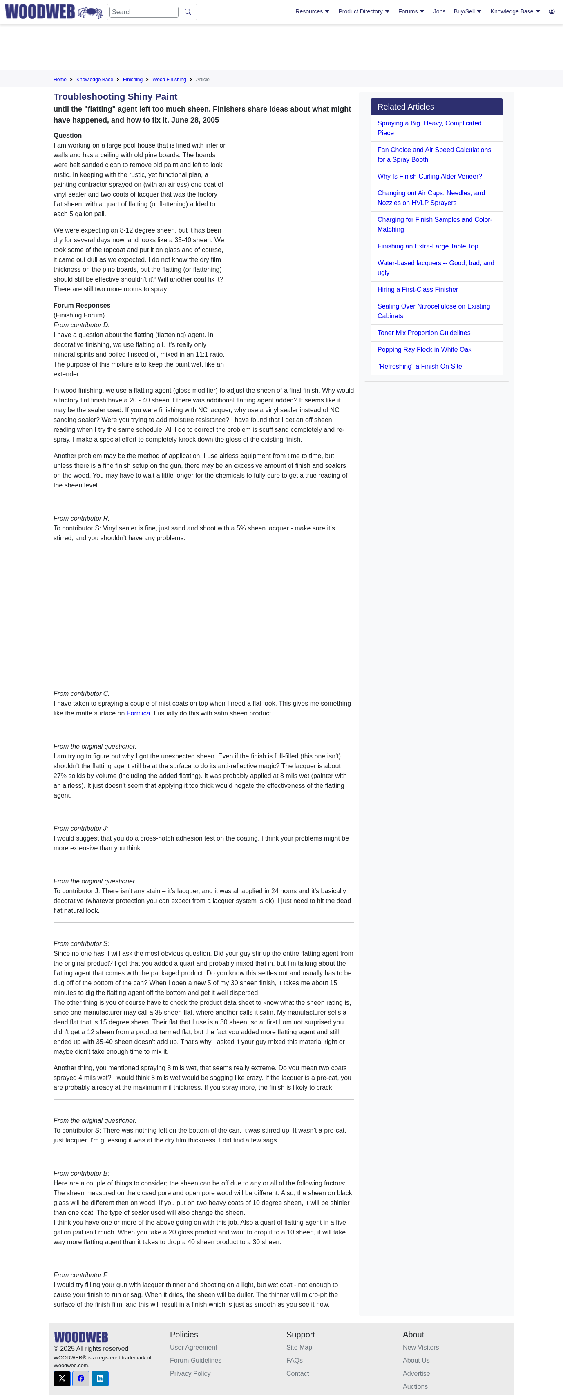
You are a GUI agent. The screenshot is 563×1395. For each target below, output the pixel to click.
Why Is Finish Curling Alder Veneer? (430, 176)
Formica (138, 713)
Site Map (299, 1347)
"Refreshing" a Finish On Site (420, 366)
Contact (297, 1373)
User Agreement (193, 1347)
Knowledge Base (516, 11)
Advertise (416, 1373)
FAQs (294, 1360)
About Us (416, 1360)
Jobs (439, 11)
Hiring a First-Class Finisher (418, 289)
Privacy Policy (190, 1373)
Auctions (415, 1386)
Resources (312, 11)
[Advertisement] (281, 48)
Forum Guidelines (195, 1360)
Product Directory (364, 11)
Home (60, 80)
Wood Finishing (169, 80)
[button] (62, 1378)
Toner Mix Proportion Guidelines (424, 332)
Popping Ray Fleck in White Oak (424, 349)
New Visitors (421, 1347)
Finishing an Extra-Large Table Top (428, 246)
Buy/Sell (468, 11)
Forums (411, 11)
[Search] (144, 12)
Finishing (133, 80)
